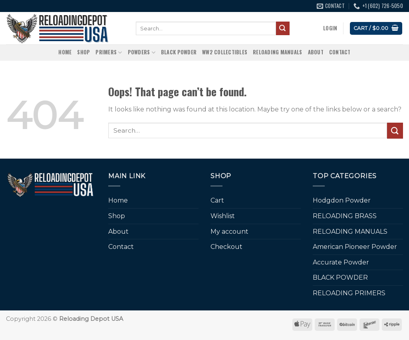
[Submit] (283, 28)
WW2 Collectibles (224, 52)
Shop (83, 52)
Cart (217, 200)
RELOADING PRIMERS (349, 293)
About (316, 52)
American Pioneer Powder (355, 247)
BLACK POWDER (179, 52)
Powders (141, 52)
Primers (108, 52)
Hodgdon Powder (342, 200)
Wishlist (222, 216)
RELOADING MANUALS (277, 52)
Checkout (226, 247)
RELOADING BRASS (345, 216)
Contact (340, 52)
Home (64, 52)
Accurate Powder (341, 262)
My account (229, 231)
